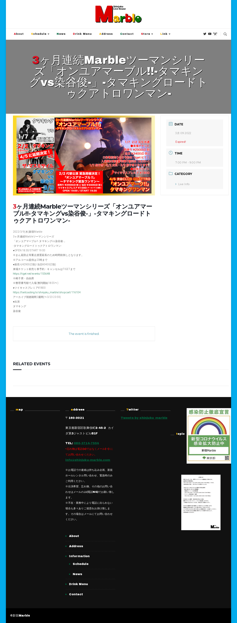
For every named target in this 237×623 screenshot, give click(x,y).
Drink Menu (82, 34)
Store (145, 34)
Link (164, 34)
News (61, 34)
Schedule (38, 34)
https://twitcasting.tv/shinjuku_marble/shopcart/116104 (47, 292)
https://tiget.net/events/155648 (31, 273)
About (19, 34)
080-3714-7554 (86, 443)
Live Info (182, 184)
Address (106, 34)
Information (79, 556)
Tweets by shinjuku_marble (144, 417)
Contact (127, 34)
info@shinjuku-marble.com (87, 460)
